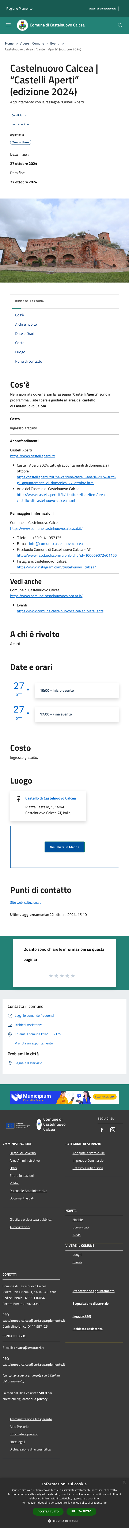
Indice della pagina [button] (29, 301)
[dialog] (64, 1503)
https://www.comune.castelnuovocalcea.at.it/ (46, 528)
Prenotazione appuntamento (94, 1290)
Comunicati (81, 1227)
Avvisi (77, 1234)
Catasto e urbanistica (88, 1167)
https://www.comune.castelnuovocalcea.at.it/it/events (60, 611)
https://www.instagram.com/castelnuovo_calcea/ (56, 567)
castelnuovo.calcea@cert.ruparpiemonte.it (34, 1320)
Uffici (13, 1167)
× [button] (124, 1482)
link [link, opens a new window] (105, 1502)
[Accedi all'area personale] (102, 9)
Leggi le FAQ (82, 1316)
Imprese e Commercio (88, 1160)
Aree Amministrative (25, 1160)
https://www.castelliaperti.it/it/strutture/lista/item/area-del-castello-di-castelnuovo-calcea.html (65, 497)
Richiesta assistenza (88, 1328)
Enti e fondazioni (22, 1175)
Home (9, 43)
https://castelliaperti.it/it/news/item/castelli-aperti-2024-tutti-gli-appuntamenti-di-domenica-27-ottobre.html (66, 480)
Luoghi (77, 1254)
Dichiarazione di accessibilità (30, 1449)
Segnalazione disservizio (91, 1303)
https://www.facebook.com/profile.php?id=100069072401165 (67, 555)
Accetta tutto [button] (48, 1511)
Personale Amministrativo (28, 1190)
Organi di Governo (23, 1152)
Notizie (78, 1219)
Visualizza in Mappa (64, 846)
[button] (64, 1521)
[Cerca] (120, 25)
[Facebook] (102, 1130)
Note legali (17, 1441)
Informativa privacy (24, 1434)
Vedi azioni (21, 124)
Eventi (55, 43)
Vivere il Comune (32, 43)
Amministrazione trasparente (31, 1418)
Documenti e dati (22, 1198)
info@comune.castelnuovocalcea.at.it (59, 543)
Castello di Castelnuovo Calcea (50, 798)
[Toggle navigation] (8, 24)
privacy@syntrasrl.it (29, 1347)
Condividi (20, 115)
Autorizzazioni (20, 1227)
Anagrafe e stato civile (89, 1152)
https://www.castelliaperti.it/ (32, 456)
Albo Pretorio (19, 1426)
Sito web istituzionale (25, 902)
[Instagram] (113, 1130)
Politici (14, 1183)
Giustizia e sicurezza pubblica (31, 1219)
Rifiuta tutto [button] (81, 1511)
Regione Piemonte (19, 8)
